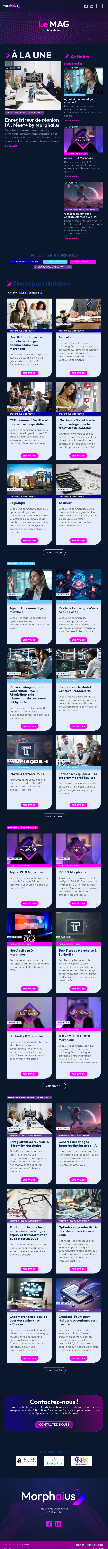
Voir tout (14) (54, 1083)
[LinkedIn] (93, 4)
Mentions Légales (94, 1542)
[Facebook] (87, 4)
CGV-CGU (93, 1545)
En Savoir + (12, 143)
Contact (80, 1542)
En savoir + (72, 117)
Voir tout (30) (54, 813)
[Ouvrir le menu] (102, 5)
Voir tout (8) (54, 549)
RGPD (101, 1545)
